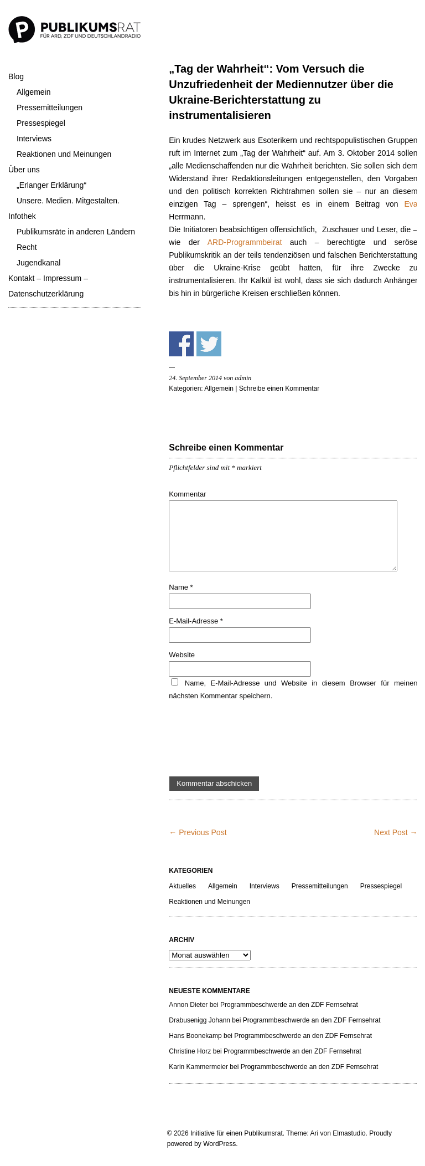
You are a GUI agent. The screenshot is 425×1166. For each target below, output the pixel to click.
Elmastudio (349, 1133)
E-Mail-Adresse (196, 621)
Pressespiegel (41, 123)
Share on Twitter (208, 343)
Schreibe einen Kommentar (279, 388)
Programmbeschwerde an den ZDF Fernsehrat (289, 1005)
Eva (410, 204)
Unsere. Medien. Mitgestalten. (68, 200)
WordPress (219, 1144)
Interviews (34, 138)
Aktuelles (182, 886)
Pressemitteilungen (49, 107)
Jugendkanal (38, 262)
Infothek (22, 216)
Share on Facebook (181, 343)
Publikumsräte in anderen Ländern (76, 231)
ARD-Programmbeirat (245, 242)
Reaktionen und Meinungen (64, 154)
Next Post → (396, 832)
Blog (16, 76)
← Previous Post (197, 832)
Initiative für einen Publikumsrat (236, 1133)
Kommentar (187, 494)
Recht (27, 247)
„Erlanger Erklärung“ (51, 185)
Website (182, 655)
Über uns (24, 169)
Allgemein (33, 92)
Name (181, 587)
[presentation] (253, 739)
